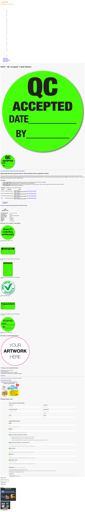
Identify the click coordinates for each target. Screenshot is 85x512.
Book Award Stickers (12, 34)
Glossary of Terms (11, 44)
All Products (5, 58)
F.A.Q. (9, 45)
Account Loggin (11, 55)
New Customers (11, 56)
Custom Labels (5, 59)
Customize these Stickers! (14, 170)
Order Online (21, 170)
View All (9, 17)
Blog (8, 42)
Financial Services (11, 27)
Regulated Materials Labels (13, 32)
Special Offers (10, 15)
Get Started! (2, 375)
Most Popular (10, 14)
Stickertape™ (10, 29)
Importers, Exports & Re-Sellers (14, 22)
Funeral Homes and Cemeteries (13, 33)
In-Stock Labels (11, 10)
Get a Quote (10, 38)
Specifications (5, 202)
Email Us (2, 487)
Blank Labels (5, 61)
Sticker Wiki (10, 43)
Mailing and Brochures (12, 28)
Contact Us (7, 46)
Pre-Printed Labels (6, 60)
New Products (10, 13)
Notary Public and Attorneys (13, 23)
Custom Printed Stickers (12, 26)
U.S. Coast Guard (11, 31)
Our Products (7, 9)
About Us (7, 40)
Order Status (10, 48)
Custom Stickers (8, 35)
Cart (6, 54)
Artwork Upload (11, 39)
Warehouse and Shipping (12, 25)
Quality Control (11, 18)
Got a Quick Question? (4, 170)
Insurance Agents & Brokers (13, 19)
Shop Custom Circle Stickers (5, 380)
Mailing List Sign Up (12, 49)
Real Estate (10, 30)
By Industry (7, 16)
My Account (7, 52)
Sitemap (9, 50)
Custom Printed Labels (12, 11)
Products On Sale (11, 12)
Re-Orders (7, 51)
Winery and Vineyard (12, 21)
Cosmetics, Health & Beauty (13, 24)
